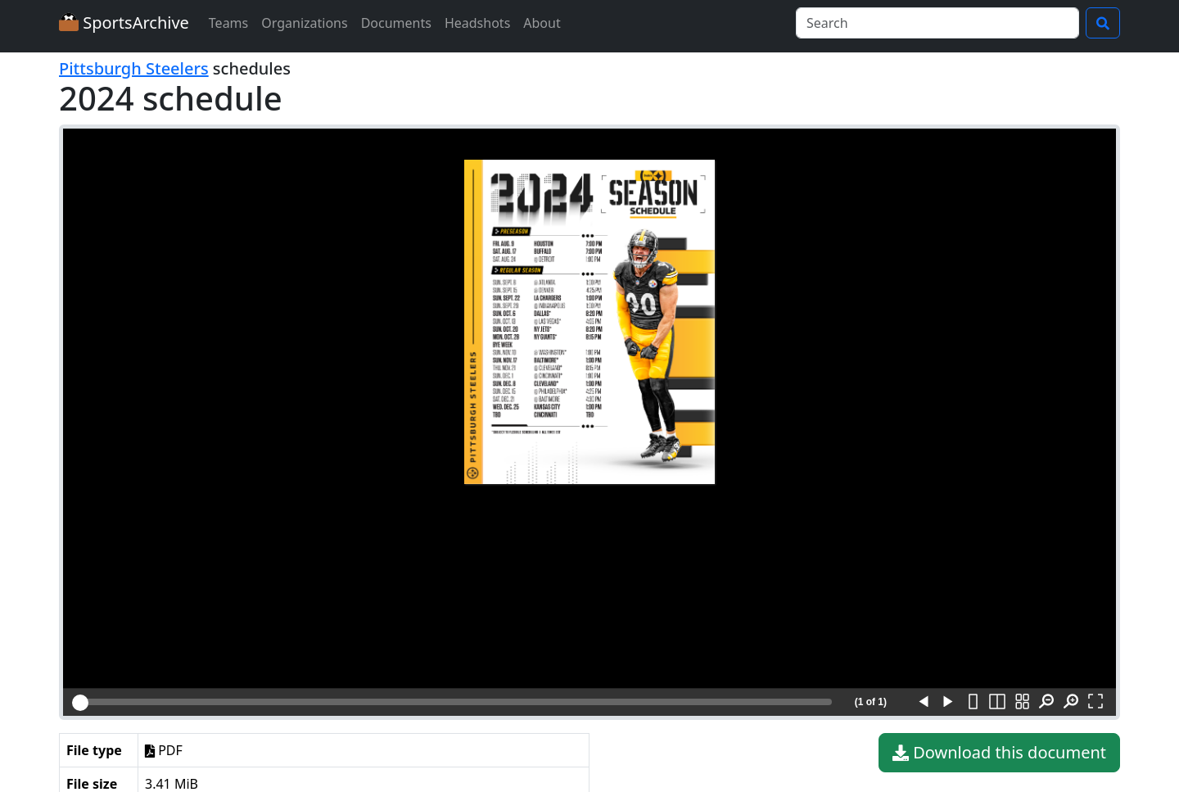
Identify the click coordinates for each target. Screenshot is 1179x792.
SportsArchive (124, 22)
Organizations (304, 23)
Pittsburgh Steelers (134, 68)
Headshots (477, 23)
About (541, 23)
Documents (396, 23)
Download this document (999, 752)
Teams (228, 23)
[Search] (937, 22)
